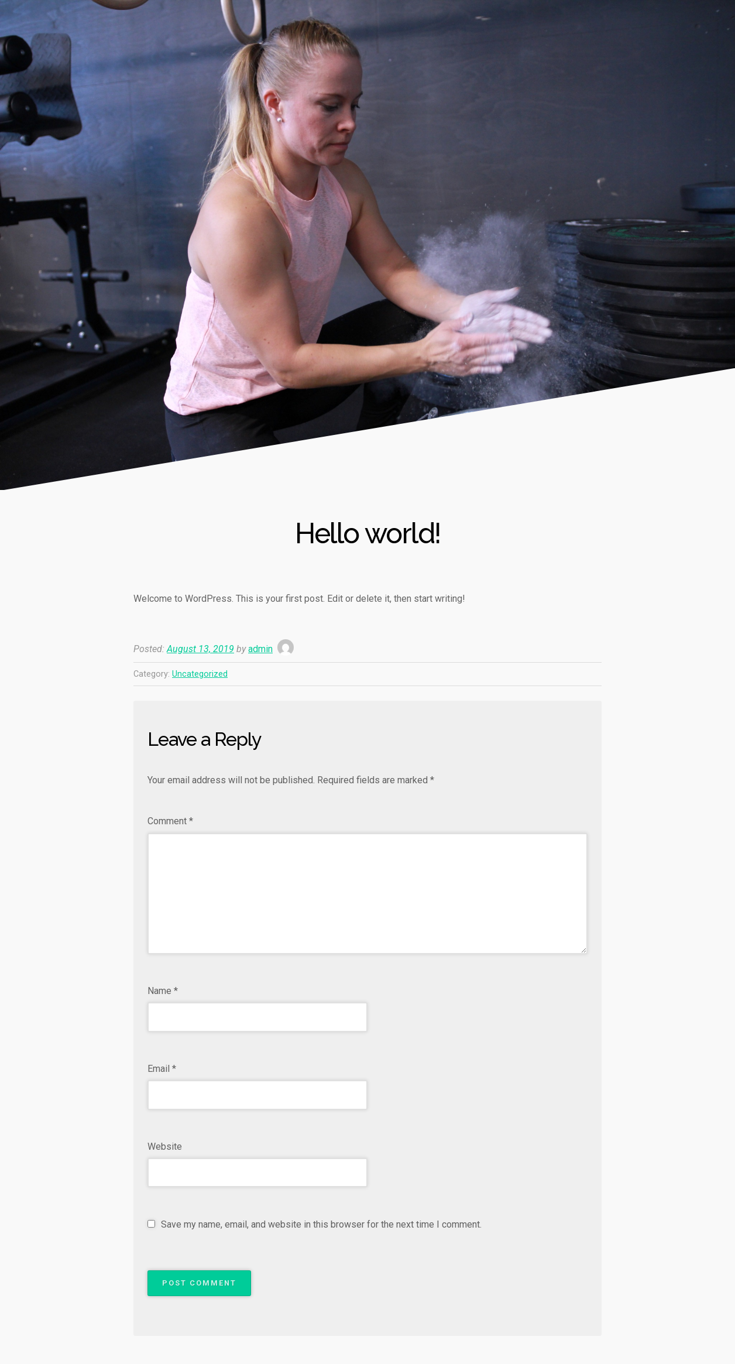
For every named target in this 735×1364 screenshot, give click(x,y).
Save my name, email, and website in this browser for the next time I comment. (321, 1224)
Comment (170, 821)
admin (260, 648)
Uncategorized (200, 674)
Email (161, 1068)
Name (162, 990)
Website (164, 1146)
